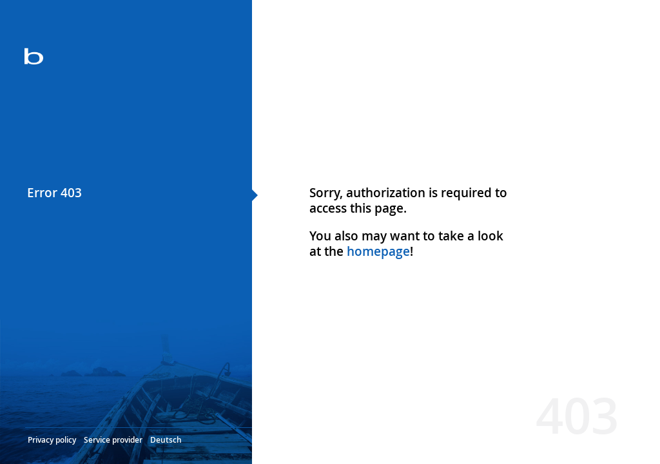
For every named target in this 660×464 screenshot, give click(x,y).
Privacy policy (52, 439)
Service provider (113, 439)
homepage (378, 251)
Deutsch (166, 439)
